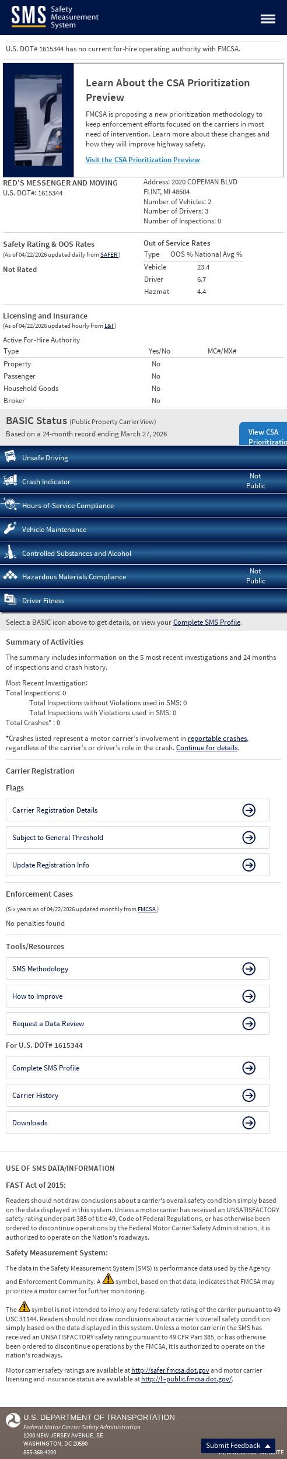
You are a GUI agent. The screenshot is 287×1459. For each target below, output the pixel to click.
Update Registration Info (50, 865)
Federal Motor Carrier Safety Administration (82, 1427)
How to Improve (37, 996)
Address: (158, 182)
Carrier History (35, 1095)
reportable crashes (217, 738)
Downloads (29, 1123)
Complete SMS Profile (206, 622)
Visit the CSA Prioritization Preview (143, 160)
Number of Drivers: (174, 211)
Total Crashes (29, 722)
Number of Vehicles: (176, 202)
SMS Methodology (40, 969)
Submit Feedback (238, 1445)
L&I (109, 325)
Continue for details (206, 748)
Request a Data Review (48, 1023)
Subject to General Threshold (57, 837)
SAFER (109, 254)
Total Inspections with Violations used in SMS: (101, 713)
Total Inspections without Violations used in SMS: (106, 703)
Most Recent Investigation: (47, 683)
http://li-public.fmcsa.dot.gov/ (186, 1378)
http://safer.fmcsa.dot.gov (170, 1370)
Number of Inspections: (181, 221)
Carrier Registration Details (54, 810)
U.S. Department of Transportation (99, 1417)
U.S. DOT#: (20, 193)
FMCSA (147, 909)
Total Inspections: (34, 693)
